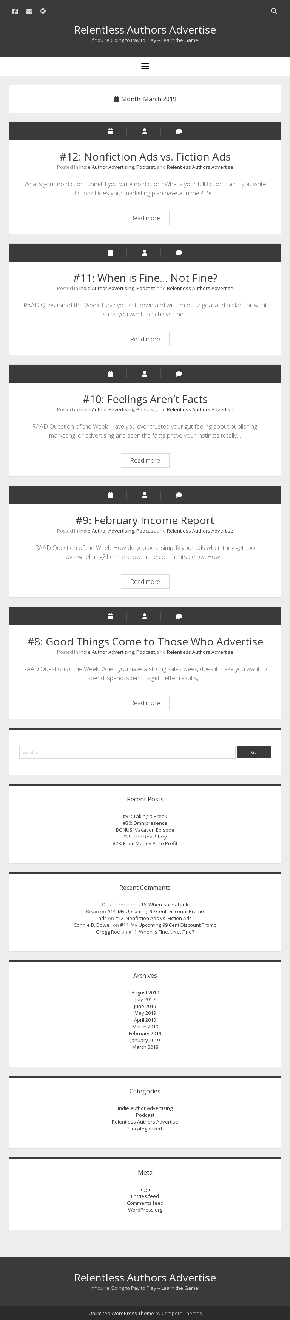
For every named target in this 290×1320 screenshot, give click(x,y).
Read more (149, 219)
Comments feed (145, 1203)
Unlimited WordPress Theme (121, 1313)
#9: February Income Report (145, 520)
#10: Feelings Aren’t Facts (145, 399)
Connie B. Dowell (93, 925)
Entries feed (145, 1196)
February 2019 (145, 1033)
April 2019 (145, 1019)
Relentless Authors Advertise (145, 29)
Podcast (145, 167)
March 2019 (145, 1026)
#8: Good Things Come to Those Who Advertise (145, 641)
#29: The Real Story (145, 836)
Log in (145, 1189)
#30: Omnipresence (145, 823)
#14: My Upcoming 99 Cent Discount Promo (155, 911)
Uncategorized (145, 1128)
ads (102, 918)
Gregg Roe (108, 931)
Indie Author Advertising (106, 167)
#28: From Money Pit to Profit (145, 843)
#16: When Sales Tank (163, 904)
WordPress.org (145, 1209)
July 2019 (145, 999)
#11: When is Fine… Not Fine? (145, 277)
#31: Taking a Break (145, 816)
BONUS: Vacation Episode (145, 829)
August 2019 (145, 992)
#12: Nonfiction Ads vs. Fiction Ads (145, 156)
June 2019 (145, 1006)
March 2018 (145, 1047)
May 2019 (145, 1013)
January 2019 (145, 1040)
